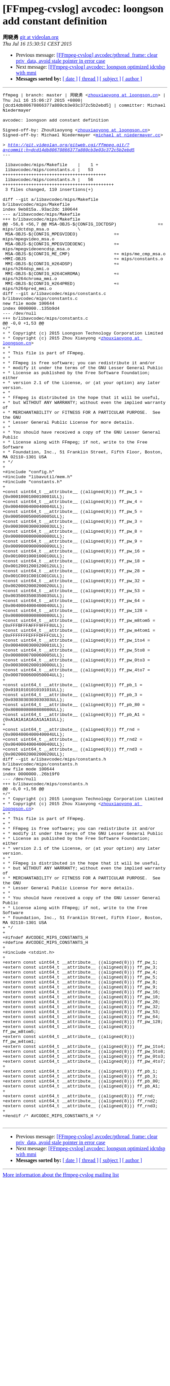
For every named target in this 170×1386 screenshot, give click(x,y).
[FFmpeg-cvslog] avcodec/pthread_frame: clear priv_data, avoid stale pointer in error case (86, 58)
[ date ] (70, 79)
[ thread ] (88, 79)
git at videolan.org (39, 37)
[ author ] (132, 79)
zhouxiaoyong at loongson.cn (123, 95)
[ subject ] (110, 79)
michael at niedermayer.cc (128, 143)
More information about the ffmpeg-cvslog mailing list (61, 1380)
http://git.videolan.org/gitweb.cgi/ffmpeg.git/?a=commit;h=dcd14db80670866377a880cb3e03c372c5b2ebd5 (69, 158)
